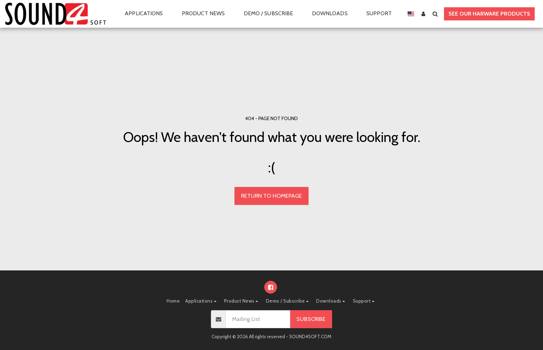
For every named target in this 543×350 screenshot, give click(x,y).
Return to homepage (271, 195)
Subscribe (311, 318)
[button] (147, 14)
